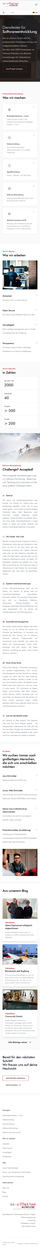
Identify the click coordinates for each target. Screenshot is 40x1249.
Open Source (9, 310)
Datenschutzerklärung (30, 1243)
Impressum (20, 1243)
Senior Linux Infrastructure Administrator (17, 1172)
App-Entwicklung (8, 1124)
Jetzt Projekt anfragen (14, 69)
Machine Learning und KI (11, 1132)
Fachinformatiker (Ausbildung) (17, 830)
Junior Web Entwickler (13, 790)
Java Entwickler (10, 776)
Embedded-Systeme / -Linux (13, 1115)
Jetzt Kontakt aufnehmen (15, 1078)
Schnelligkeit (8, 325)
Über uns (6, 1188)
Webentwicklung (8, 1120)
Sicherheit (7, 296)
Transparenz (8, 343)
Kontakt (5, 1196)
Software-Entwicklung (10, 1128)
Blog (4, 1192)
